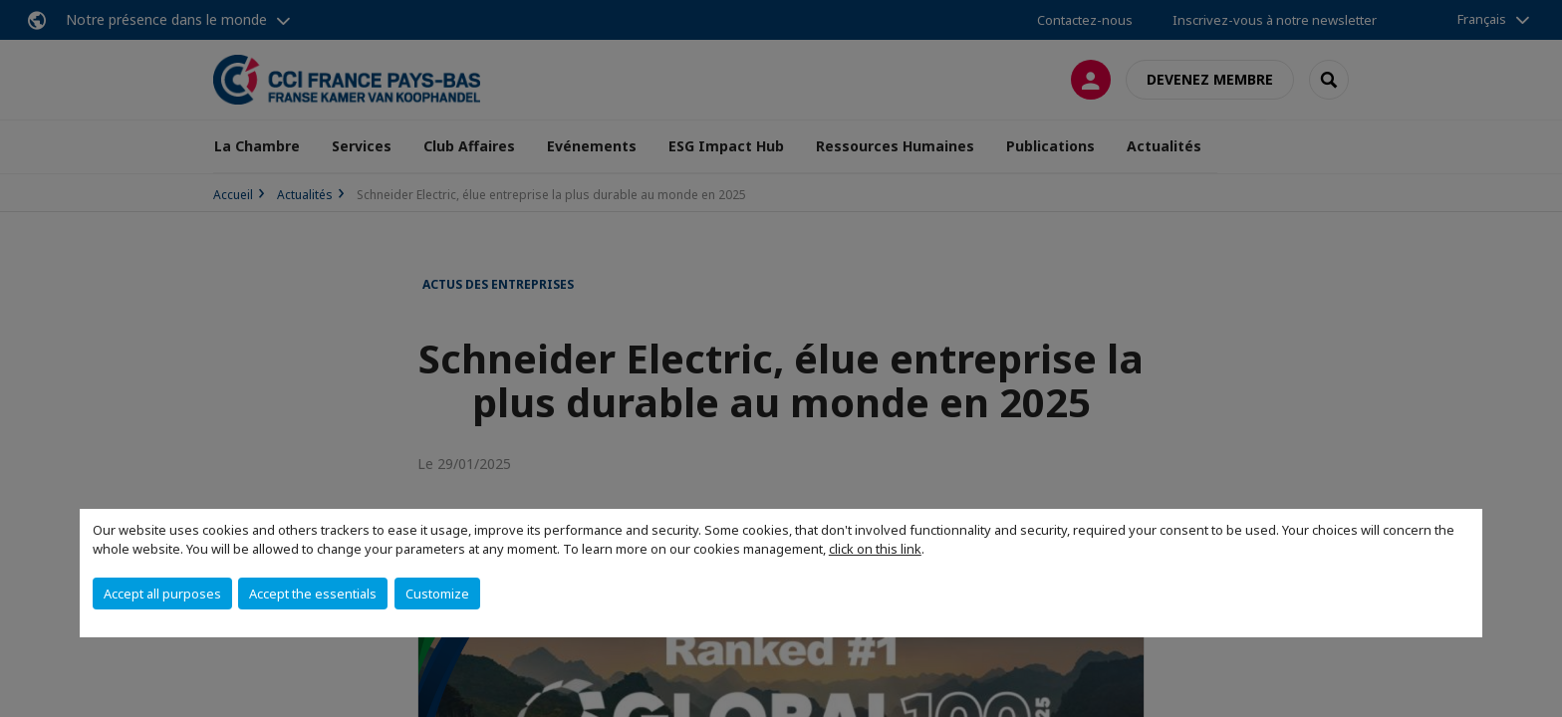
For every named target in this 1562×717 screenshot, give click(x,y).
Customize (437, 593)
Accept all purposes (162, 593)
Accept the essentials (313, 593)
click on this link (875, 549)
